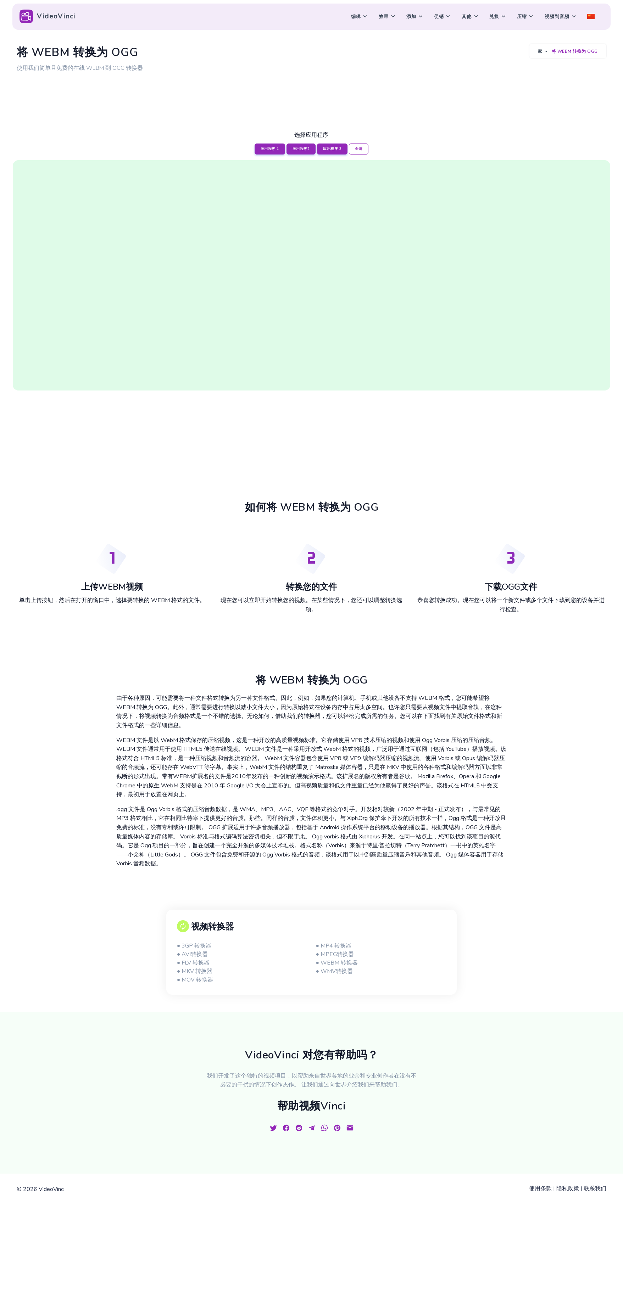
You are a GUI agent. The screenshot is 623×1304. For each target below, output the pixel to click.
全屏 (358, 148)
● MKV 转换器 (195, 971)
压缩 (522, 16)
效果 (384, 16)
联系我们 (595, 1188)
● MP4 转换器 (333, 946)
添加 (411, 16)
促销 (439, 16)
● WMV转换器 (334, 971)
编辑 (356, 16)
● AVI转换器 (192, 954)
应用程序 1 (270, 148)
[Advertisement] (312, 93)
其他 (467, 16)
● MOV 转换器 (195, 980)
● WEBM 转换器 (337, 963)
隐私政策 (567, 1188)
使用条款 (540, 1188)
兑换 (494, 16)
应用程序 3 (332, 148)
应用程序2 (301, 148)
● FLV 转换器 (193, 963)
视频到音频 (557, 16)
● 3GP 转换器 (194, 946)
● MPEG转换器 (335, 954)
